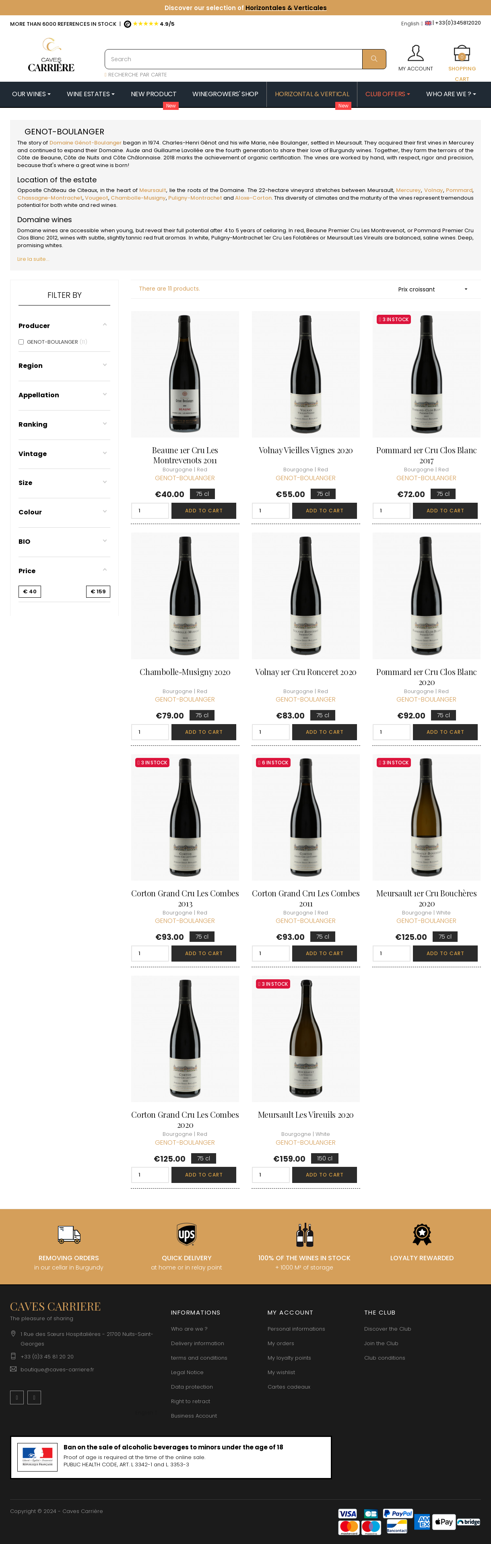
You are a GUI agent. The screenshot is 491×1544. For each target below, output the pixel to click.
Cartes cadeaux (289, 1387)
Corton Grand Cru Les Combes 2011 (305, 898)
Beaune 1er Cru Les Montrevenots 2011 (185, 454)
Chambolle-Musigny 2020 (185, 671)
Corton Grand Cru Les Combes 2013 (185, 898)
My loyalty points (289, 1358)
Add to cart (204, 510)
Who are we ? (189, 1329)
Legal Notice (187, 1372)
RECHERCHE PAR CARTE (136, 74)
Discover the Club (387, 1329)
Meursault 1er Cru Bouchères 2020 (426, 898)
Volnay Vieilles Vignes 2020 (306, 449)
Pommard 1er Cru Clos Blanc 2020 (426, 676)
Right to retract (190, 1401)
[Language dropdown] (412, 24)
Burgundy (342, 150)
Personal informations (296, 1329)
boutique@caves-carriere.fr (57, 1369)
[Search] (245, 59)
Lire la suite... (33, 259)
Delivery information (197, 1343)
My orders (281, 1343)
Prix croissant (435, 289)
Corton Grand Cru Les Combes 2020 (185, 1119)
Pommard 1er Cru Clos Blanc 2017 (426, 454)
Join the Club (381, 1343)
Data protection (192, 1387)
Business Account (194, 1416)
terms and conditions (199, 1358)
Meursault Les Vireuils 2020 (306, 1114)
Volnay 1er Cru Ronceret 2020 (306, 671)
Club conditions (384, 1358)
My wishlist (281, 1372)
